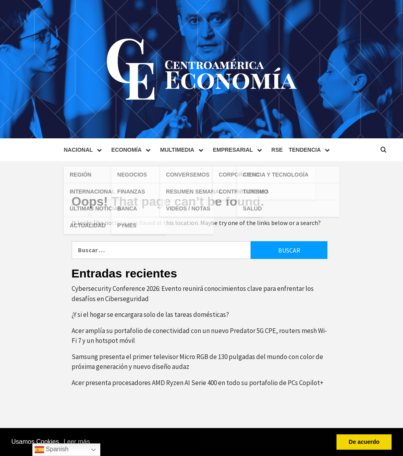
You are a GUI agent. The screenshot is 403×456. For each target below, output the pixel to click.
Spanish (51, 449)
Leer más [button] (77, 441)
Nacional (84, 150)
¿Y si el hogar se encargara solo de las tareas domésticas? (150, 314)
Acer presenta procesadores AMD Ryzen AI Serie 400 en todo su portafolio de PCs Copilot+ (198, 382)
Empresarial (239, 150)
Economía (132, 150)
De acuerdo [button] (364, 442)
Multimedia (183, 150)
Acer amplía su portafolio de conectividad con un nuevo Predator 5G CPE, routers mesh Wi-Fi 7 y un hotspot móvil (199, 335)
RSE (277, 150)
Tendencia (310, 150)
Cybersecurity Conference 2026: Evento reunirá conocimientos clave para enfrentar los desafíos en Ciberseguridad (193, 293)
